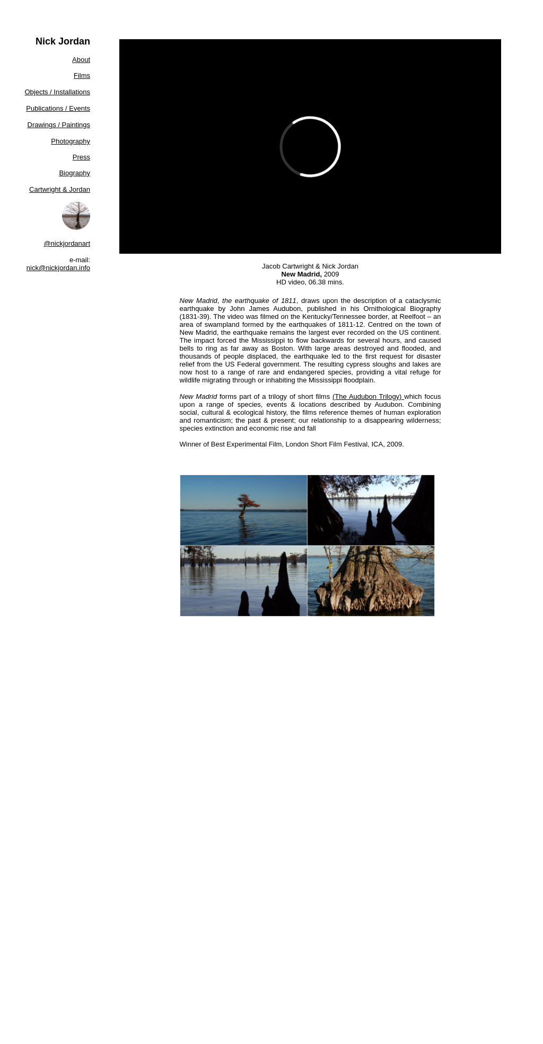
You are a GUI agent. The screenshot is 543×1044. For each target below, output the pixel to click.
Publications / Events (58, 108)
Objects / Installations (57, 92)
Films (82, 75)
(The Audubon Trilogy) (368, 396)
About (81, 60)
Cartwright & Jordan (59, 189)
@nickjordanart (66, 243)
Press (81, 157)
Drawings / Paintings (59, 125)
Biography (74, 173)
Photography (70, 141)
